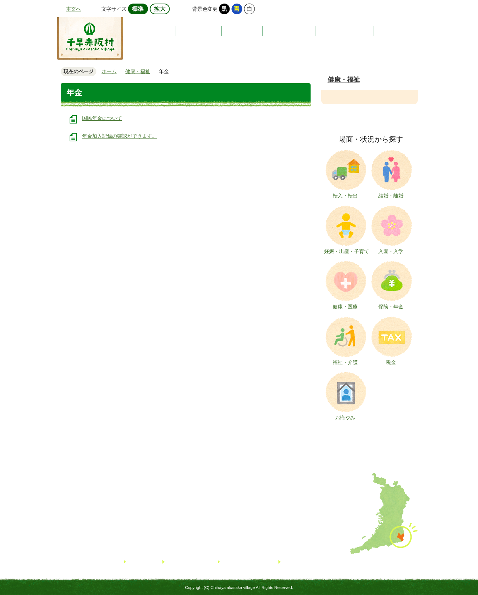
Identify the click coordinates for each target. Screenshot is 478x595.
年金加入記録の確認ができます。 (119, 136)
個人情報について (241, 561)
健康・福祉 (344, 79)
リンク (135, 561)
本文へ (73, 9)
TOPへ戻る (448, 562)
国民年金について (102, 118)
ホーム (109, 71)
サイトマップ (181, 561)
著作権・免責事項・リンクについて (320, 561)
